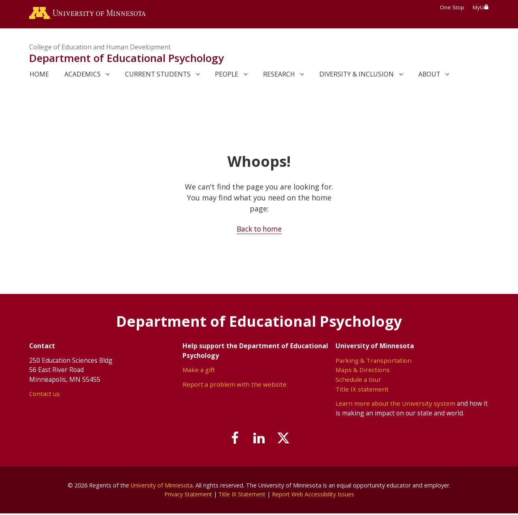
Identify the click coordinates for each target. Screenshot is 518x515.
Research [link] (279, 75)
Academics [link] (82, 75)
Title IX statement (361, 390)
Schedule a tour (358, 381)
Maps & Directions (363, 371)
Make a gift (199, 371)
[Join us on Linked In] (259, 440)
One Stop (452, 7)
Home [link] (39, 75)
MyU (481, 7)
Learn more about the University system (395, 404)
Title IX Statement (241, 496)
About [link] (429, 75)
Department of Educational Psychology (126, 60)
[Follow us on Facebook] (232, 440)
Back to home (259, 230)
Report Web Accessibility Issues (314, 496)
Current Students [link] (158, 75)
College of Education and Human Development (100, 48)
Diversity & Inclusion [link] (356, 75)
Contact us (44, 395)
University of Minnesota (161, 487)
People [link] (226, 75)
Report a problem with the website (235, 385)
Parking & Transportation (373, 362)
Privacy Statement (185, 496)
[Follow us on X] (286, 440)
